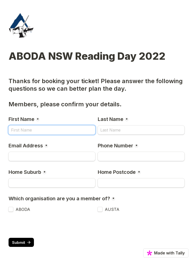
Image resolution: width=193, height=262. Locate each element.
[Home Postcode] (141, 182)
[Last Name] (141, 130)
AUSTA (112, 209)
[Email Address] (52, 156)
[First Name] (52, 130)
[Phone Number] (141, 156)
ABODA (23, 209)
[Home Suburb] (52, 182)
